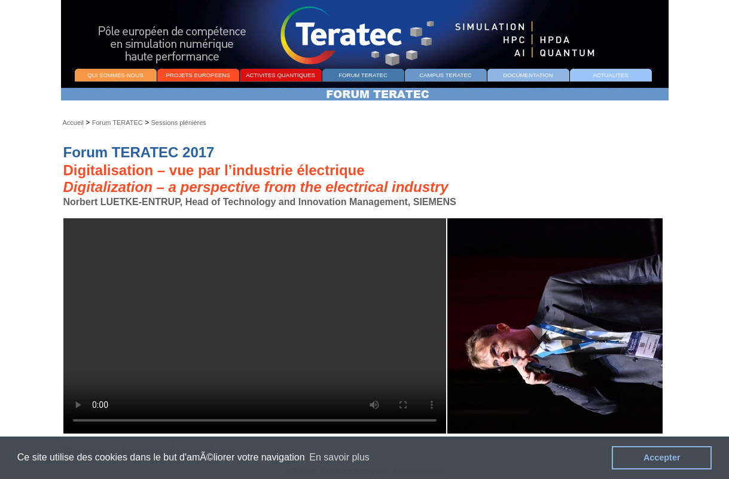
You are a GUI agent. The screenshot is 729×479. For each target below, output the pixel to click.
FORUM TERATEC (363, 75)
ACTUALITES (610, 75)
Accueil (73, 122)
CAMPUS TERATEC (445, 75)
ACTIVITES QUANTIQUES (280, 75)
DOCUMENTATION (528, 75)
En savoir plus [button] (339, 457)
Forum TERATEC (117, 122)
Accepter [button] (662, 457)
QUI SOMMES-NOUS (115, 75)
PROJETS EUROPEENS (198, 75)
